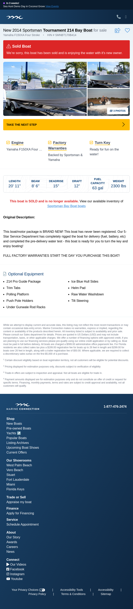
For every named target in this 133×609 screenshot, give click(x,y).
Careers (12, 547)
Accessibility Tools (71, 589)
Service (12, 519)
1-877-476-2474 (115, 406)
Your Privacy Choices (28, 589)
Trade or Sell (16, 497)
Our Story (13, 537)
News (10, 551)
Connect (12, 559)
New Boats (14, 423)
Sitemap (106, 594)
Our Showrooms (18, 460)
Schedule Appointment (22, 524)
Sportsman (32, 30)
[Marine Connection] (14, 17)
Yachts (11, 433)
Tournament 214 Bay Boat (67, 30)
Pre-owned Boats (18, 428)
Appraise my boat (19, 502)
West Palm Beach (19, 465)
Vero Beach (14, 470)
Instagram (15, 574)
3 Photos (118, 110)
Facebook (15, 569)
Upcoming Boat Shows (22, 447)
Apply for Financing (20, 513)
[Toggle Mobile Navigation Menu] (126, 17)
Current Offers (16, 452)
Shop (10, 418)
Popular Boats (16, 438)
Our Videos (16, 564)
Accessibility (105, 589)
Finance (12, 508)
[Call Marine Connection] (119, 17)
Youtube (14, 579)
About (11, 532)
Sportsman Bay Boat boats (66, 206)
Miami (10, 484)
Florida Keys (15, 489)
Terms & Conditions (73, 594)
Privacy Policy (37, 594)
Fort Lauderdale (17, 479)
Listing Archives (17, 442)
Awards (11, 542)
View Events (52, 6)
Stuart (10, 475)
